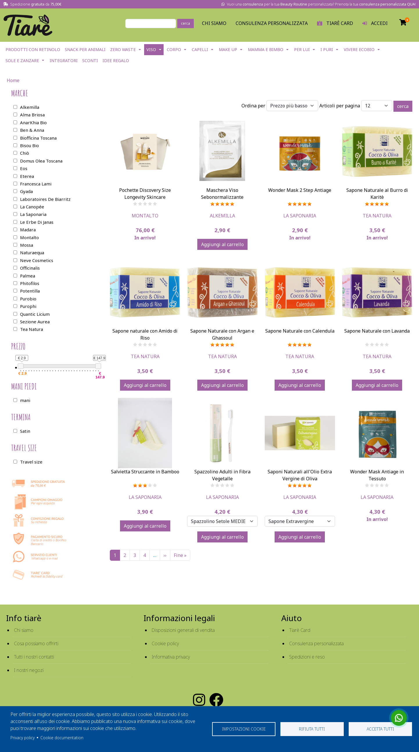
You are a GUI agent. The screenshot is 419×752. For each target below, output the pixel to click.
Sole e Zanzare (22, 60)
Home (13, 80)
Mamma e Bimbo (265, 49)
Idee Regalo (116, 60)
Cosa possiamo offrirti (36, 643)
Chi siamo (23, 630)
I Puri (326, 49)
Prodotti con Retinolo (33, 49)
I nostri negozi (29, 670)
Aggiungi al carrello (222, 244)
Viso (151, 49)
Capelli (200, 49)
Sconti (90, 60)
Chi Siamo (214, 23)
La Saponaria (299, 215)
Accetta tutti (380, 729)
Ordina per (253, 105)
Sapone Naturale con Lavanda (377, 331)
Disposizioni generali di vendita (183, 630)
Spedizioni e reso (307, 657)
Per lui (302, 49)
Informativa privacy (171, 657)
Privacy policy (22, 737)
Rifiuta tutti (312, 729)
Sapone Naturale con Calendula (299, 331)
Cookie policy (165, 643)
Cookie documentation (61, 737)
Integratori (64, 60)
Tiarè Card (299, 630)
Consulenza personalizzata (272, 23)
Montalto (145, 215)
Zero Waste (123, 49)
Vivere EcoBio (359, 49)
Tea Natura (377, 215)
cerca (185, 23)
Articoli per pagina (339, 105)
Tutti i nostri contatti (34, 657)
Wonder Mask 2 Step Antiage (299, 190)
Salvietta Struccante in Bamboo (145, 471)
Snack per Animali (85, 49)
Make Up (228, 49)
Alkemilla (222, 215)
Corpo (174, 49)
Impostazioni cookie (244, 729)
